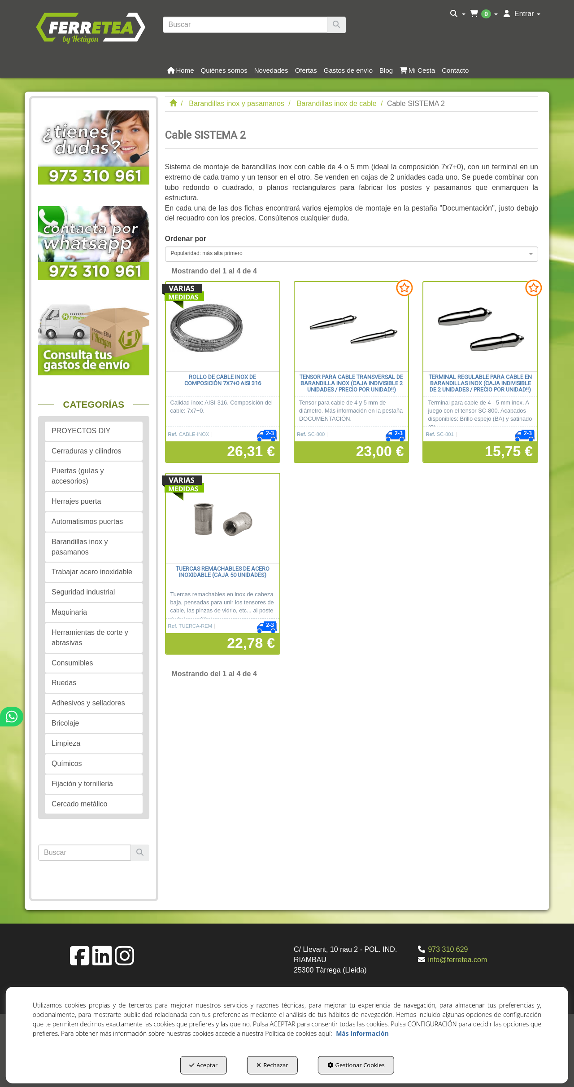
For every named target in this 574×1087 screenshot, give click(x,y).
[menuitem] (457, 14)
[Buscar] (336, 25)
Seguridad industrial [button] (83, 592)
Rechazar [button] (272, 1065)
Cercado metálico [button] (80, 804)
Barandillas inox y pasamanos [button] (80, 547)
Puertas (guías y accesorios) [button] (78, 476)
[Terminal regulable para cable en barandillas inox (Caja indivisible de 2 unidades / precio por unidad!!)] (480, 327)
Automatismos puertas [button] (87, 521)
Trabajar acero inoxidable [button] (92, 572)
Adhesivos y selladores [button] (88, 703)
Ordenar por (185, 238)
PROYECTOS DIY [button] (81, 431)
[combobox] (352, 254)
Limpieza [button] (66, 743)
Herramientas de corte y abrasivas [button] (90, 638)
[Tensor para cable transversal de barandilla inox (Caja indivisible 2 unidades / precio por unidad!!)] (351, 327)
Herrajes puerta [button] (76, 501)
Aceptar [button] (203, 1065)
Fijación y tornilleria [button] (82, 784)
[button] (90, 27)
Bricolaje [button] (65, 723)
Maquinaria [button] (69, 612)
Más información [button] (362, 1033)
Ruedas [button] (64, 683)
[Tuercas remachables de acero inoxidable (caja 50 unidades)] (222, 518)
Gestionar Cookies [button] (356, 1065)
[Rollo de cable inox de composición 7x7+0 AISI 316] (222, 327)
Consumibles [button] (72, 663)
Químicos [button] (67, 763)
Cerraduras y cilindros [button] (87, 451)
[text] (245, 25)
